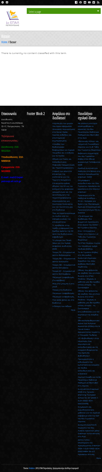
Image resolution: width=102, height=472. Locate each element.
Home (4, 42)
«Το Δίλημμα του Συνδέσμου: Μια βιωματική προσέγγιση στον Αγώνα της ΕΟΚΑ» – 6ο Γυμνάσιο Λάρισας (89, 222)
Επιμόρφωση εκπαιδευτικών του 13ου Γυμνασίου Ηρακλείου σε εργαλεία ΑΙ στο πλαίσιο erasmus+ (89, 186)
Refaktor (32, 468)
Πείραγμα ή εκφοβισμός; (63, 293)
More (73, 310)
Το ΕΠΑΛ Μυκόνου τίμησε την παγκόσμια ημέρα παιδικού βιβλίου (89, 246)
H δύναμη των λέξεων (61, 306)
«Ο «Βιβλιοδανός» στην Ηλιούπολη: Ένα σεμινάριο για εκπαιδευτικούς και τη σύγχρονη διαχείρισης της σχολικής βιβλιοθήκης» (88, 347)
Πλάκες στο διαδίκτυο (62, 290)
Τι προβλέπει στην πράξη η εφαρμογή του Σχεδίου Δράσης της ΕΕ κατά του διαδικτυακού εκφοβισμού (62, 231)
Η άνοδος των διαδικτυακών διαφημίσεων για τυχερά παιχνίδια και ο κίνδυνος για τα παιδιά (63, 150)
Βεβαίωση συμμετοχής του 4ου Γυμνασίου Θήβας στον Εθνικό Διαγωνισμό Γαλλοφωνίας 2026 (89, 159)
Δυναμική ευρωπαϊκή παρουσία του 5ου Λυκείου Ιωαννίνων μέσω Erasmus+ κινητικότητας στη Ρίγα (89, 430)
